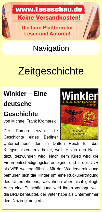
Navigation (51, 48)
